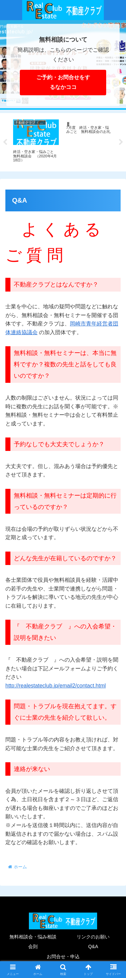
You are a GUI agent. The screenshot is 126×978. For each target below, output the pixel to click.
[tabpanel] (35, 141)
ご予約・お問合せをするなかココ (63, 82)
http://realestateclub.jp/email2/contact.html (55, 685)
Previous (5, 142)
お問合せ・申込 (63, 956)
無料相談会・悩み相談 (32, 936)
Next (121, 142)
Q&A (93, 946)
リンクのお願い (93, 936)
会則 (33, 946)
